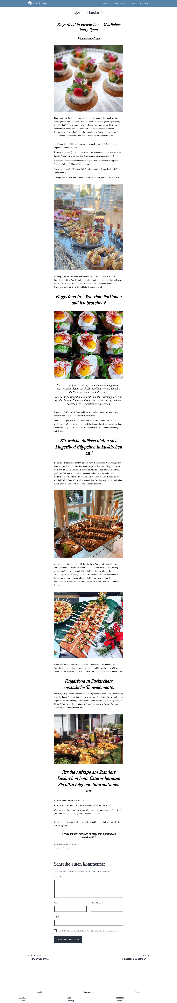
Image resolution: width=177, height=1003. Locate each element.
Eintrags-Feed (121, 1001)
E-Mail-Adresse (97, 903)
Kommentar (58, 877)
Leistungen (120, 3)
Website (57, 917)
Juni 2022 (22, 997)
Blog (132, 3)
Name (56, 903)
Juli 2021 (22, 1001)
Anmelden (120, 997)
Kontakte (144, 3)
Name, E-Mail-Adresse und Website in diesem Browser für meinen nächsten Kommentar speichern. (89, 931)
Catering (106, 3)
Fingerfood (68, 848)
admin (76, 844)
